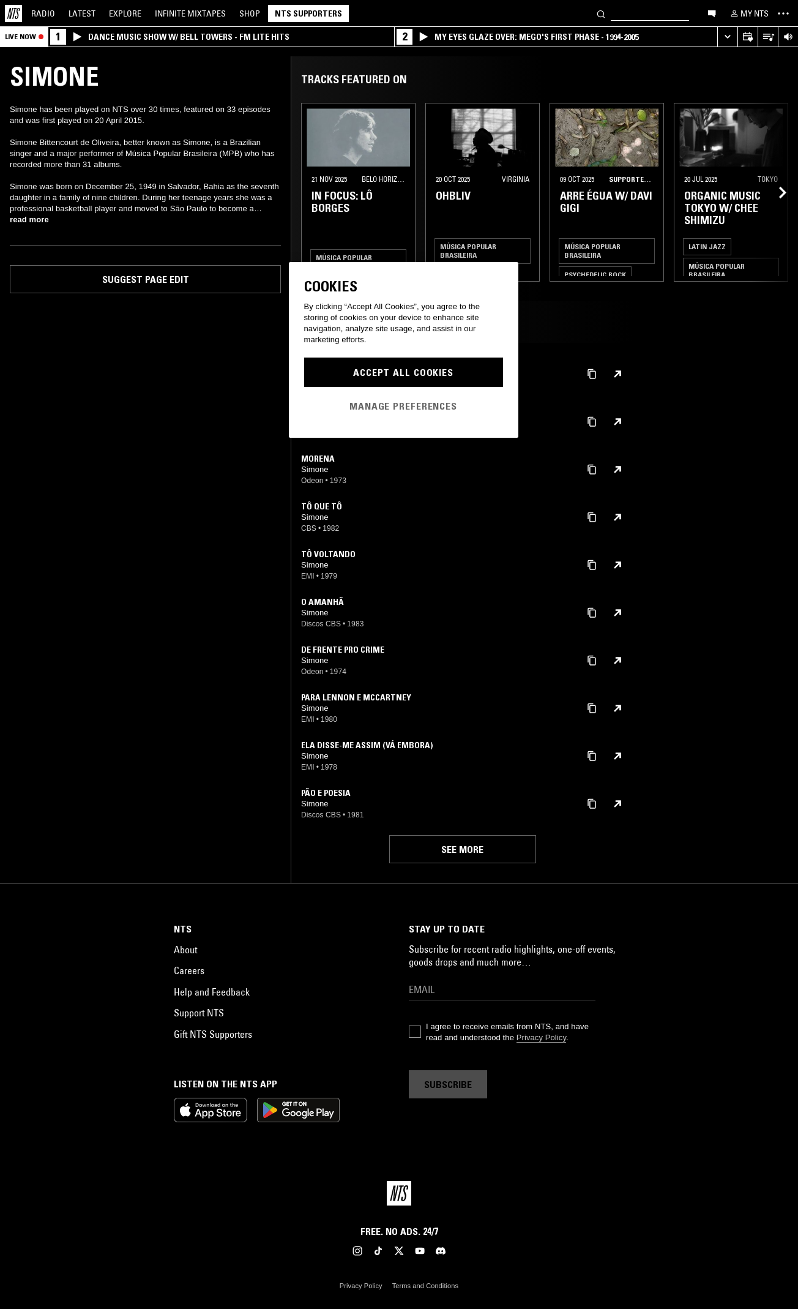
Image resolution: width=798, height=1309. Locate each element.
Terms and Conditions (425, 1285)
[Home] (13, 13)
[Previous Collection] (774, 192)
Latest (82, 13)
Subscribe (448, 1084)
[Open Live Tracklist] (768, 37)
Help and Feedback (212, 992)
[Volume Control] (788, 37)
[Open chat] (712, 13)
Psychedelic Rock (595, 274)
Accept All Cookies (403, 372)
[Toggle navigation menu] (783, 13)
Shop (249, 13)
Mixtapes (190, 13)
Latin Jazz (707, 246)
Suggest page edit (145, 279)
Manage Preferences (403, 406)
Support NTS (199, 1013)
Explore (125, 13)
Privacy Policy (541, 1037)
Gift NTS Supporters (213, 1034)
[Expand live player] (727, 37)
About (185, 949)
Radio (43, 13)
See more (462, 849)
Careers (189, 970)
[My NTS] (748, 13)
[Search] (601, 13)
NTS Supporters (308, 13)
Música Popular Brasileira (468, 251)
